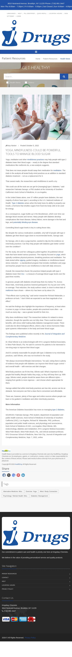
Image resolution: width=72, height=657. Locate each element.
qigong (22, 260)
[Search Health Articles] (32, 76)
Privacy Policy (7, 589)
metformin (9, 290)
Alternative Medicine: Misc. (13, 491)
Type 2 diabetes (18, 203)
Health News (13, 82)
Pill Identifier (29, 13)
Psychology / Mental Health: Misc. (15, 496)
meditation (57, 170)
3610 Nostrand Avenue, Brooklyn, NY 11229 (26, 3)
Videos (29, 82)
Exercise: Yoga (31, 491)
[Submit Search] (64, 77)
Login (19, 16)
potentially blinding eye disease (25, 222)
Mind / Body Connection (48, 491)
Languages (11, 13)
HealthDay (18, 464)
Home (38, 59)
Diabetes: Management (39, 496)
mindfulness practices (35, 160)
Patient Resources (50, 59)
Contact (5, 577)
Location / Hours (55, 13)
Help (19, 13)
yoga (58, 255)
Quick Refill (41, 13)
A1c (22, 274)
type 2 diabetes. (58, 410)
